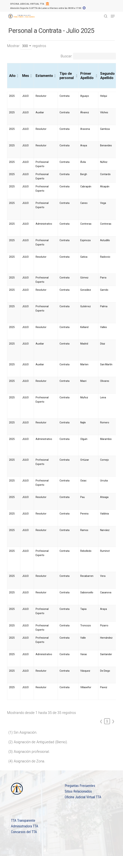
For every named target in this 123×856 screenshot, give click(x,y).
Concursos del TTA (24, 832)
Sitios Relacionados (78, 791)
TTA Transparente (23, 820)
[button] (17, 76)
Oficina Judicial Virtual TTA (83, 797)
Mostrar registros (26, 45)
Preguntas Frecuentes (80, 786)
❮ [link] (101, 721)
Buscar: (66, 56)
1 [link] (107, 721)
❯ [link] (113, 721)
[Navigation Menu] (113, 16)
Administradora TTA (24, 826)
